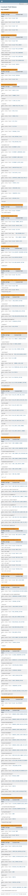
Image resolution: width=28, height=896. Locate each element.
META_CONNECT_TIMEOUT (21, 237)
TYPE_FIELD (18, 565)
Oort (11, 389)
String (13, 18)
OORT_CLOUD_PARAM (20, 580)
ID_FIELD (15, 126)
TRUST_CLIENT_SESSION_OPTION (19, 791)
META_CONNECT (19, 44)
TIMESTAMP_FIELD (16, 188)
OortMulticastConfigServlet (17, 480)
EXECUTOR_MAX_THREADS (18, 665)
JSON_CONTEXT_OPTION (17, 300)
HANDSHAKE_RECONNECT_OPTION (19, 596)
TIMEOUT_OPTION (16, 642)
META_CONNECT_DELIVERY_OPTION (20, 637)
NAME (17, 285)
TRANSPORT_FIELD (16, 193)
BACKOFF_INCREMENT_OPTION (21, 252)
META (17, 29)
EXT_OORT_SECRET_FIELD (20, 415)
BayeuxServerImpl (16, 649)
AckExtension (16, 269)
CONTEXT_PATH (19, 225)
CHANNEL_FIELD (16, 95)
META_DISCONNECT (19, 48)
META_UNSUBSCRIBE (20, 60)
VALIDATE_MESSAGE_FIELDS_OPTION (20, 690)
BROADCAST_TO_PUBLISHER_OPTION (20, 659)
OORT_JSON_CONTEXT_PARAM (18, 463)
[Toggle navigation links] (2, 1)
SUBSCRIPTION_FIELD (17, 167)
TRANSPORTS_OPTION (17, 685)
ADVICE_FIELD (16, 90)
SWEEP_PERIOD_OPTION (17, 675)
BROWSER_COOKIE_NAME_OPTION (19, 729)
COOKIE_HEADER (17, 343)
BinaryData (14, 12)
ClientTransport (20, 295)
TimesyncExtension (18, 697)
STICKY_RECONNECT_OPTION (20, 382)
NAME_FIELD (18, 549)
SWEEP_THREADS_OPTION (18, 680)
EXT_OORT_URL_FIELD (19, 420)
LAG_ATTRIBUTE (19, 703)
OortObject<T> (14, 528)
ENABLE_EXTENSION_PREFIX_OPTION (20, 856)
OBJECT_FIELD (19, 553)
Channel (14, 35)
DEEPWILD (18, 75)
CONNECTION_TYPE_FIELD (18, 105)
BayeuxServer (18, 204)
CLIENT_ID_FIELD (16, 100)
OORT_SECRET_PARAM (17, 468)
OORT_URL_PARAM (16, 474)
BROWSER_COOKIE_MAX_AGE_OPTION (20, 724)
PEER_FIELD (18, 561)
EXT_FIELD (15, 121)
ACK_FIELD (18, 274)
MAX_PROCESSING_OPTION (18, 627)
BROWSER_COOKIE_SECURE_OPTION (20, 750)
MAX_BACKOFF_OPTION (19, 262)
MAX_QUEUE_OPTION (17, 632)
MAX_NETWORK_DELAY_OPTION (19, 311)
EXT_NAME (18, 22)
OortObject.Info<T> (15, 539)
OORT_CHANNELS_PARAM (17, 443)
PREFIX (17, 289)
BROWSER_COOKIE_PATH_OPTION (19, 739)
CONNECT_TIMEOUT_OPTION (20, 338)
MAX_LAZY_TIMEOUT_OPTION (18, 616)
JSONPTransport (18, 797)
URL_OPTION (15, 326)
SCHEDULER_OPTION (17, 321)
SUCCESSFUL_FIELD (17, 172)
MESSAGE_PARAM (16, 775)
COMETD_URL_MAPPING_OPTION (19, 851)
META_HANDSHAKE (19, 52)
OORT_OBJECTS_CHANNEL (21, 534)
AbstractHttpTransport (19, 708)
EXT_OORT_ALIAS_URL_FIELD (21, 399)
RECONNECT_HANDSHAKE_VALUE (19, 152)
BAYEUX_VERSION (18, 257)
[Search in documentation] (23, 4)
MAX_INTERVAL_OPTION (17, 611)
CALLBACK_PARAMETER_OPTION (19, 808)
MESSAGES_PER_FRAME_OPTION (19, 866)
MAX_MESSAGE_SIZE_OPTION (18, 305)
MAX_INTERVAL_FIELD (17, 136)
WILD (17, 79)
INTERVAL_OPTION (16, 601)
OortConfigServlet (14, 437)
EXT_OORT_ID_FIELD (19, 410)
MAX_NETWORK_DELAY (20, 233)
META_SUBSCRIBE (19, 56)
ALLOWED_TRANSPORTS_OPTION (19, 654)
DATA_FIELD (15, 110)
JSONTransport (17, 825)
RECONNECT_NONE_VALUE (18, 157)
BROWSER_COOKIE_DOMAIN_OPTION (20, 714)
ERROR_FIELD (15, 116)
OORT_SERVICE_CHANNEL (20, 430)
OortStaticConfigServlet (16, 574)
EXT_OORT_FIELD (18, 405)
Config (15, 215)
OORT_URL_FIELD (19, 557)
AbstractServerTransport (17, 585)
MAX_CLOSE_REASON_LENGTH (20, 354)
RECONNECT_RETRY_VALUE (18, 162)
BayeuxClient (14, 246)
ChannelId (14, 69)
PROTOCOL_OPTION (18, 377)
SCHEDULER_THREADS (17, 670)
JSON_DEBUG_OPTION (17, 765)
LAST (17, 26)
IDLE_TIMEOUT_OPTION (19, 349)
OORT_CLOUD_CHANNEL (19, 425)
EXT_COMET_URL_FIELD (20, 394)
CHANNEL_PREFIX (19, 221)
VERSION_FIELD (16, 198)
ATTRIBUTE (18, 210)
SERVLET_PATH (19, 241)
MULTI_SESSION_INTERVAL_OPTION (20, 780)
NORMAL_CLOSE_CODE (18, 363)
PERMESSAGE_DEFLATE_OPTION (20, 367)
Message (14, 84)
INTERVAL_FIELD (16, 131)
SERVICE (17, 64)
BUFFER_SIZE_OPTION (17, 846)
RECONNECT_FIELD (16, 146)
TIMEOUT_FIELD (16, 182)
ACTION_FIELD (19, 545)
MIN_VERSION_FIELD (17, 141)
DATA (17, 18)
